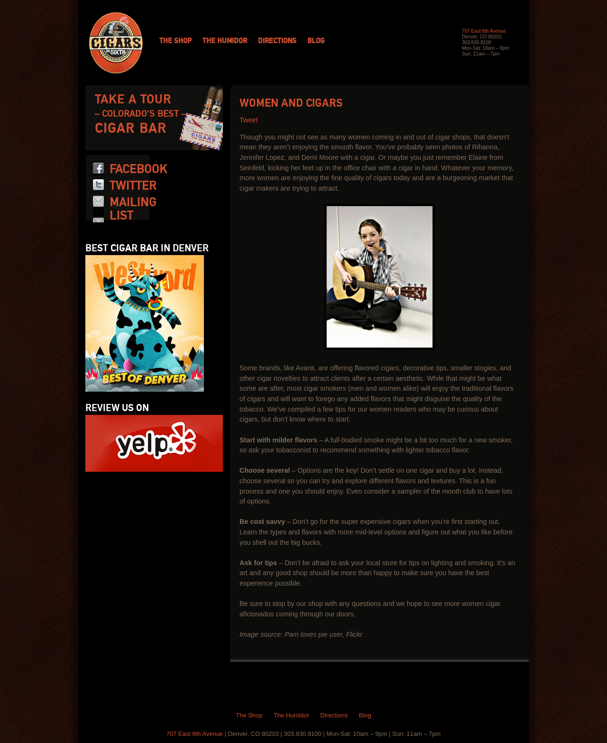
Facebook (138, 169)
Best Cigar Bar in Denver (147, 248)
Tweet (248, 120)
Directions (277, 41)
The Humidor (224, 41)
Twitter (133, 186)
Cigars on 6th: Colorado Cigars (116, 43)
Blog (315, 41)
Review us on (117, 408)
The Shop (175, 41)
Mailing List (133, 209)
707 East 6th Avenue (484, 31)
